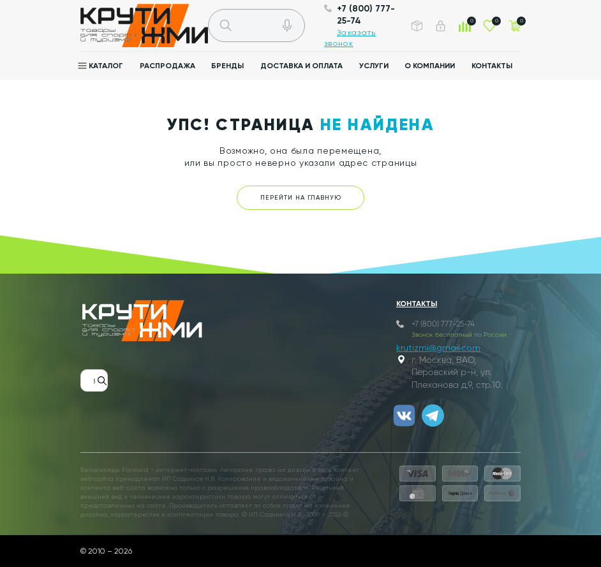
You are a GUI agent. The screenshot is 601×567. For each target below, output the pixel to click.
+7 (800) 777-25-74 (443, 324)
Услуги (374, 65)
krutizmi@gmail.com (438, 347)
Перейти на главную (300, 197)
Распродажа (167, 65)
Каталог (106, 65)
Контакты (491, 65)
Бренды (227, 65)
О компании (429, 65)
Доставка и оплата (301, 65)
